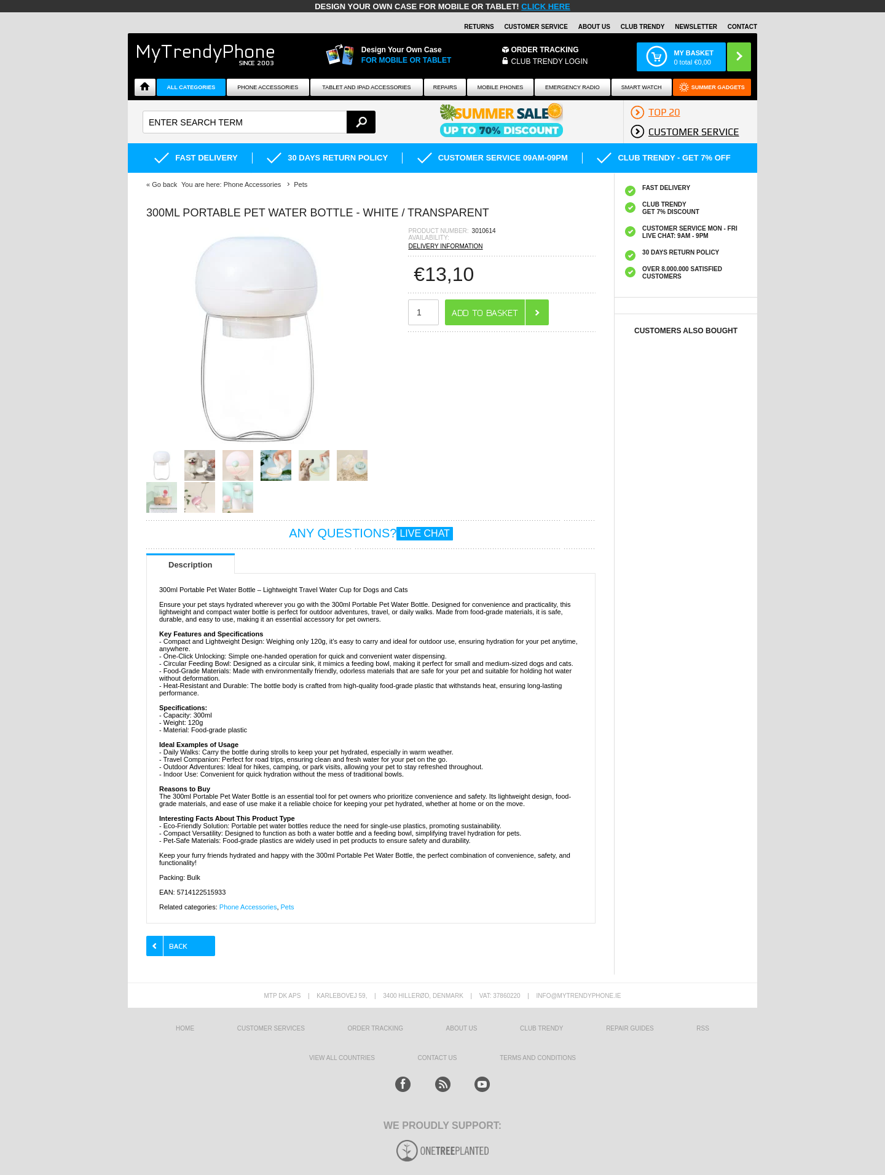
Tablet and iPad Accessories (366, 87)
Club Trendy (643, 26)
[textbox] (259, 122)
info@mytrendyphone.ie (579, 995)
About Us (594, 26)
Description (190, 564)
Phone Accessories (267, 87)
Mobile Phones (501, 87)
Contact (742, 26)
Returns (479, 26)
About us (462, 1028)
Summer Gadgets (718, 87)
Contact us (437, 1057)
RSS (702, 1028)
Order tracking (375, 1028)
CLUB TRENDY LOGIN (549, 61)
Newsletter (696, 26)
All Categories (191, 87)
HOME (185, 1028)
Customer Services (271, 1028)
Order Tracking (545, 49)
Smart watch (641, 87)
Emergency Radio (572, 87)
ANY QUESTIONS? (371, 533)
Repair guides (630, 1028)
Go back (164, 184)
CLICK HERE (545, 6)
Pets (287, 907)
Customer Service (536, 26)
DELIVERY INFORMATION (445, 246)
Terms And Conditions (538, 1057)
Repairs (445, 87)
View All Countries (342, 1057)
